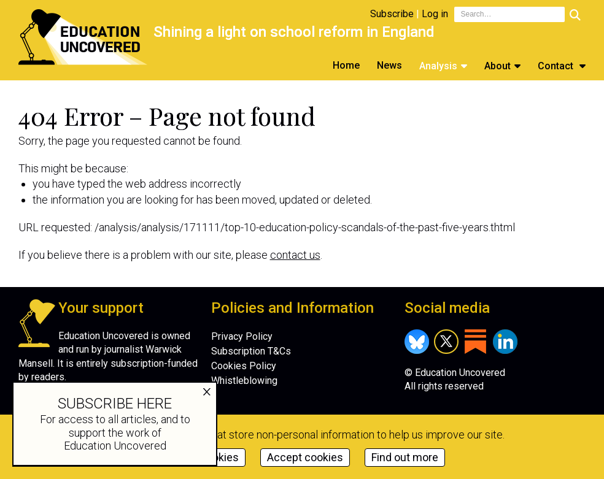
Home (346, 65)
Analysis (438, 66)
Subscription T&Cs (251, 351)
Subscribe (392, 14)
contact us (295, 254)
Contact (557, 66)
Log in (435, 14)
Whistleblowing (244, 380)
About (497, 66)
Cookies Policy (243, 366)
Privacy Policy (242, 336)
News (389, 65)
